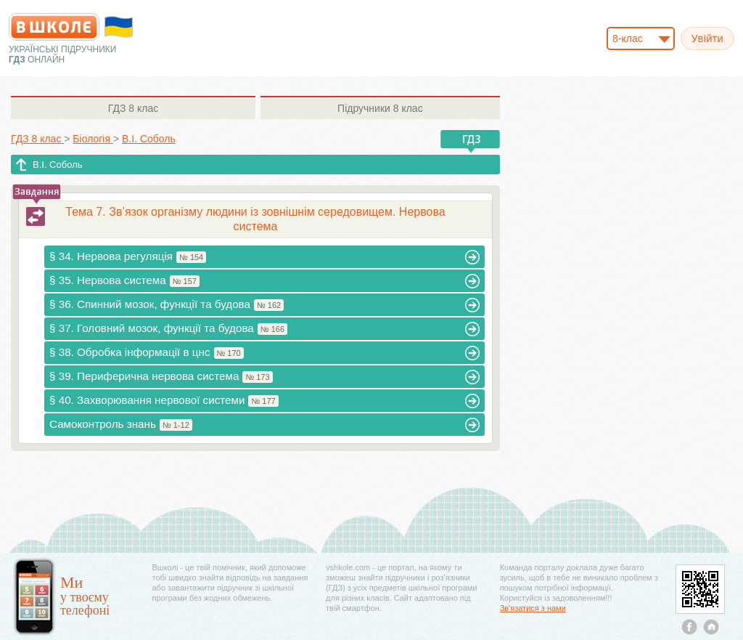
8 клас (133, 108)
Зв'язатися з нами (533, 608)
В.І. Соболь (58, 164)
